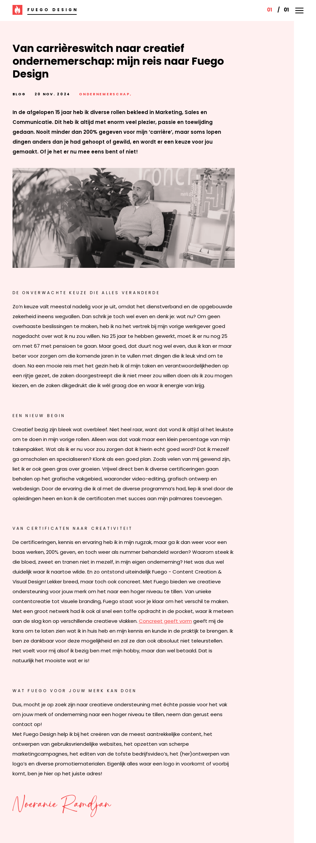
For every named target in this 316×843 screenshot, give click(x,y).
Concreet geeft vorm (165, 621)
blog (19, 94)
